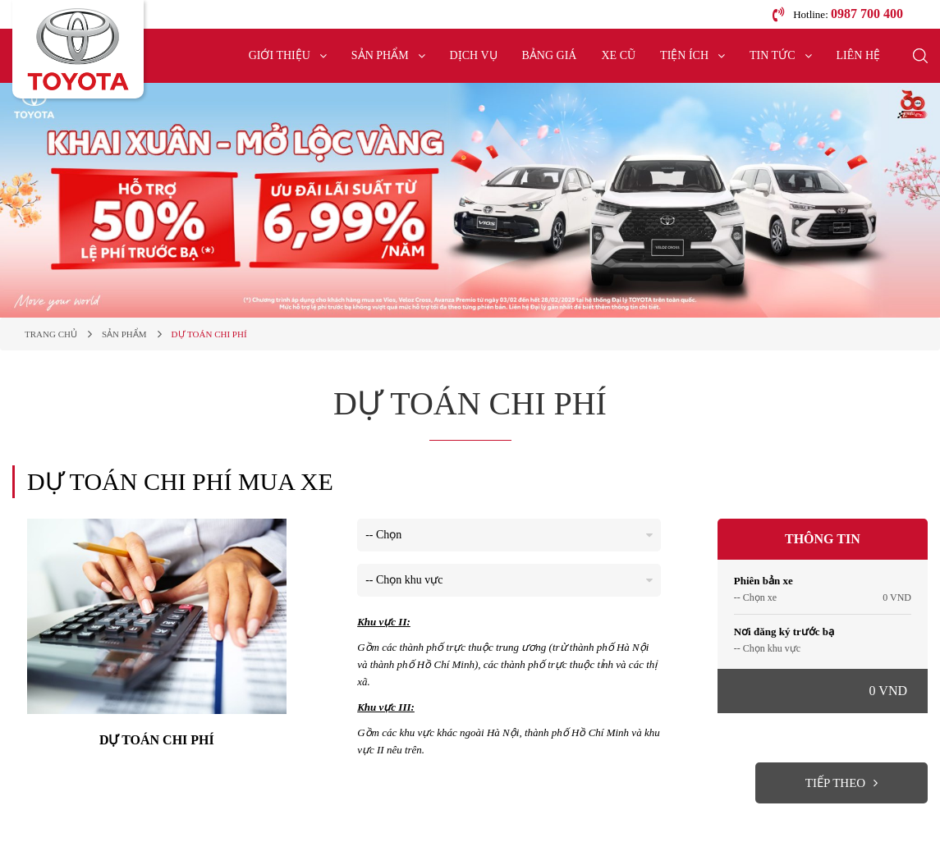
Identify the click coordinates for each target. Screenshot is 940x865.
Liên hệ (859, 55)
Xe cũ (618, 55)
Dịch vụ (474, 55)
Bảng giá (549, 55)
